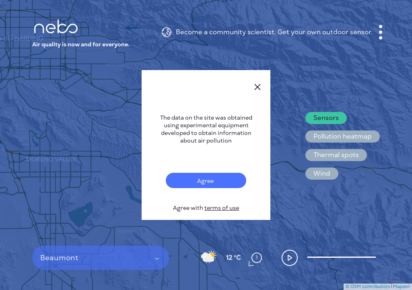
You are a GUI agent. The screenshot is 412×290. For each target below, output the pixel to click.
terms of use (221, 208)
